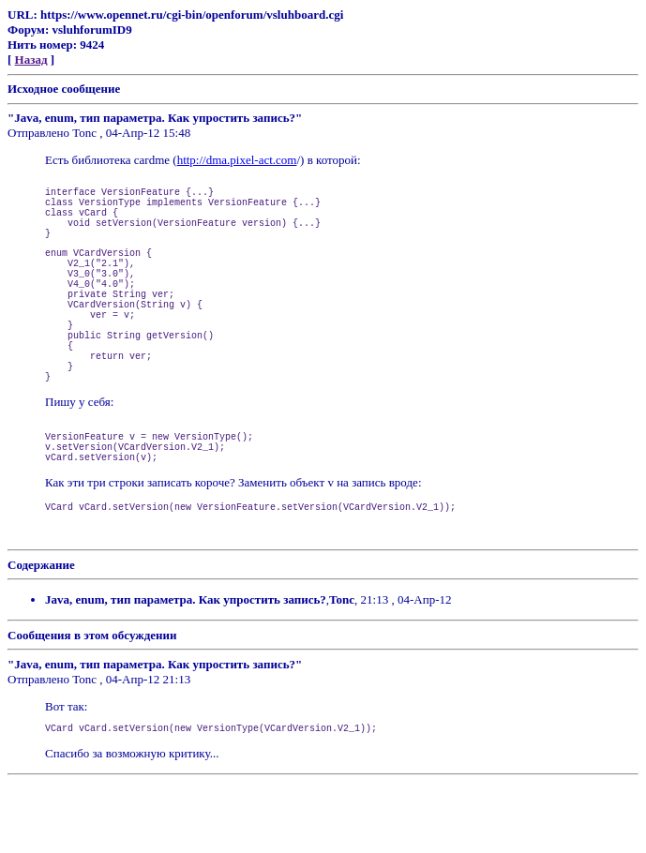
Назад (31, 59)
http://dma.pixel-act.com (237, 160)
